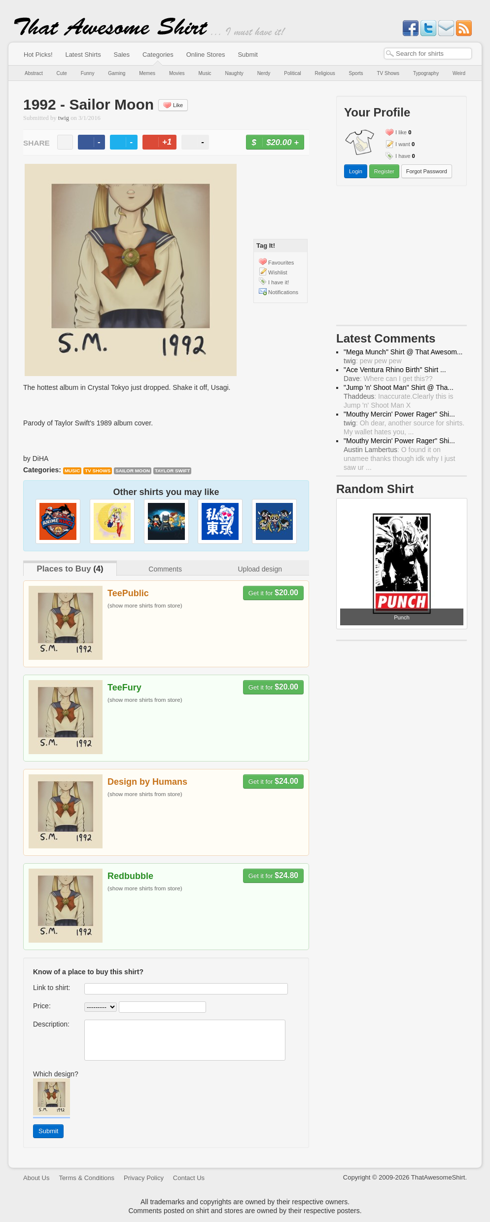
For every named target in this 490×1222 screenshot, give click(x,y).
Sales (122, 54)
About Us (36, 1178)
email (65, 142)
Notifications (283, 292)
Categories (158, 54)
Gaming (116, 73)
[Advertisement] (401, 257)
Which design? (55, 1074)
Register (384, 171)
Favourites (281, 263)
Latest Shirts (83, 54)
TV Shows (388, 73)
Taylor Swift (172, 470)
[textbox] (428, 53)
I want (402, 144)
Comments (165, 569)
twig (63, 118)
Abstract (34, 73)
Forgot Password (426, 171)
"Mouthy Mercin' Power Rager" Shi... (399, 414)
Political (292, 73)
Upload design (260, 569)
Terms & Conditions (86, 1178)
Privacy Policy (144, 1178)
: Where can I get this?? (388, 378)
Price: (42, 1006)
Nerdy (264, 73)
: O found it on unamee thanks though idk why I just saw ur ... (399, 458)
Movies (177, 73)
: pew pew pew (373, 361)
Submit (247, 54)
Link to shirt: (51, 988)
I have (402, 156)
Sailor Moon (132, 470)
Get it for (273, 592)
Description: (51, 1024)
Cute (62, 73)
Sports (356, 73)
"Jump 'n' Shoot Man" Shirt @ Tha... (399, 387)
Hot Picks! (38, 54)
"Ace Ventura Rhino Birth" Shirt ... (395, 370)
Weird (459, 73)
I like (401, 132)
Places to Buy (63, 568)
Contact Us (189, 1178)
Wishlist (277, 272)
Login (355, 171)
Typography (426, 73)
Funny (88, 73)
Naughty (234, 73)
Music (204, 73)
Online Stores (205, 54)
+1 (164, 143)
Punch (402, 617)
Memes (147, 73)
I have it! (278, 282)
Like (173, 105)
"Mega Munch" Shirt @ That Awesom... (403, 352)
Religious (325, 73)
